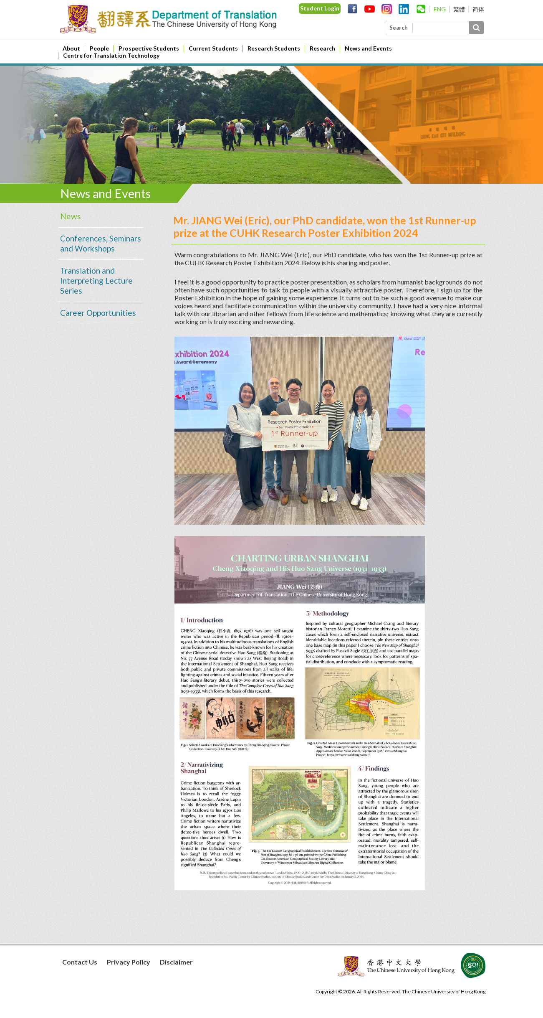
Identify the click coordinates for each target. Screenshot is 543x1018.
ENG (440, 9)
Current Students (213, 48)
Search (398, 27)
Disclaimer (176, 962)
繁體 (459, 9)
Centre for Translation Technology (111, 55)
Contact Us (79, 962)
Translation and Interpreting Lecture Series (96, 280)
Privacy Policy (128, 962)
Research (322, 48)
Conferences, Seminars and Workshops (100, 243)
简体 (478, 9)
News (70, 216)
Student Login (319, 8)
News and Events (368, 48)
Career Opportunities (98, 312)
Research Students (274, 48)
